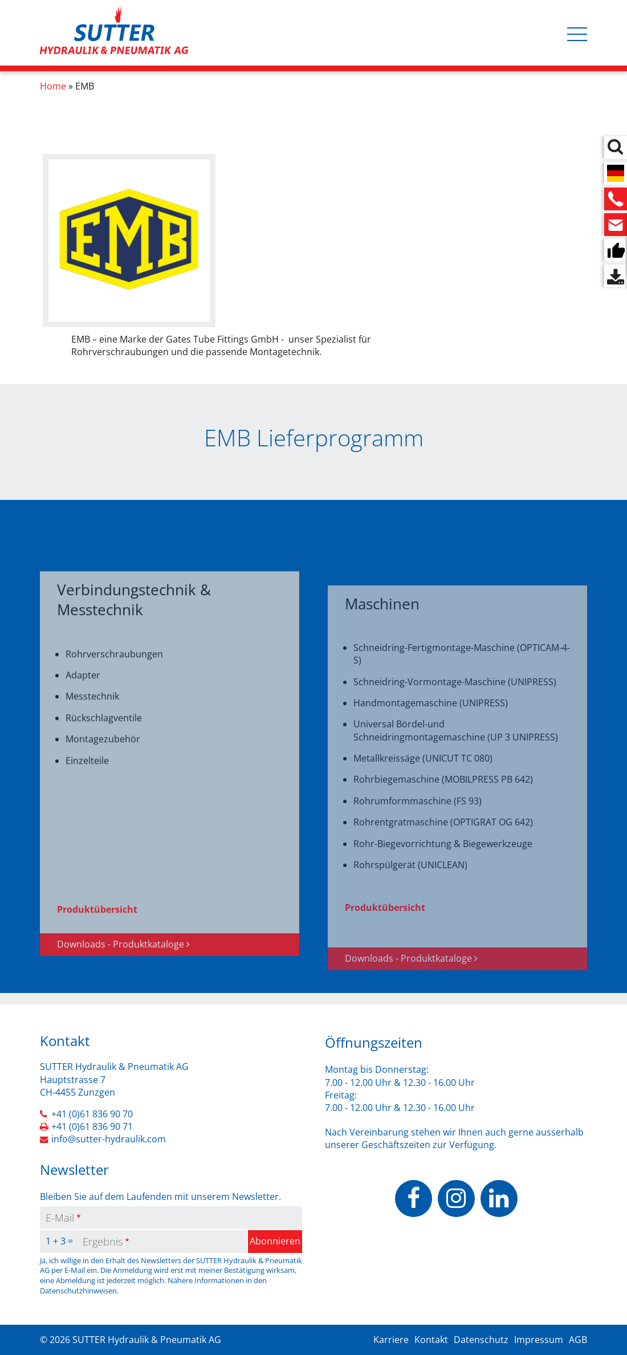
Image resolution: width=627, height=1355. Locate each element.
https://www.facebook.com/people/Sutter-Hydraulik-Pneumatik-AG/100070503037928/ (413, 1198)
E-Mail (60, 1217)
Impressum (538, 1339)
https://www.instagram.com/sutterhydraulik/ (456, 1198)
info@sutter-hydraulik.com (108, 1139)
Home (53, 86)
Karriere (391, 1339)
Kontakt (431, 1339)
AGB (578, 1339)
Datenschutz (481, 1339)
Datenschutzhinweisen (78, 1290)
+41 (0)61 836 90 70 (92, 1114)
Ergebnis (103, 1241)
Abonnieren (275, 1241)
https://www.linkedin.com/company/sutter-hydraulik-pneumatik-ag (499, 1198)
